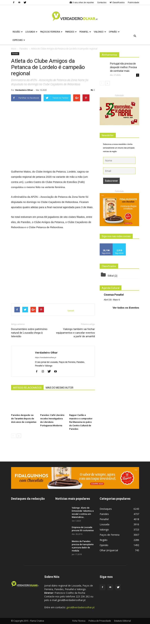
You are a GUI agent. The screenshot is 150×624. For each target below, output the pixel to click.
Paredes (71, 32)
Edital (111, 275)
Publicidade (133, 2)
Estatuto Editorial (122, 620)
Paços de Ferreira (51, 32)
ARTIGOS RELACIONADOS (27, 387)
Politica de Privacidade (100, 620)
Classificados (117, 2)
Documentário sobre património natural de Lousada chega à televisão (29, 333)
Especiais (19, 40)
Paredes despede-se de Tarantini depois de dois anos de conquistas (23, 418)
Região (18, 32)
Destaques (106, 508)
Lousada (31, 32)
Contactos (101, 2)
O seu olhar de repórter (82, 2)
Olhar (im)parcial (109, 550)
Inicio (13, 48)
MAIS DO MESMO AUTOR (59, 387)
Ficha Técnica (78, 620)
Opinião (114, 32)
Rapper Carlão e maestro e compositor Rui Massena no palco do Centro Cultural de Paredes (80, 422)
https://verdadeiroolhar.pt (45, 357)
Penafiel (85, 32)
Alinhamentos (109, 54)
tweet (71, 310)
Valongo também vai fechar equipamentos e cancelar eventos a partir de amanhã (75, 333)
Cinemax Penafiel (114, 294)
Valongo (100, 32)
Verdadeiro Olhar (24, 90)
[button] (135, 36)
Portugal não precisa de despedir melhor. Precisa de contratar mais (123, 67)
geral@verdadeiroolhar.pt (80, 607)
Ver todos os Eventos (126, 307)
